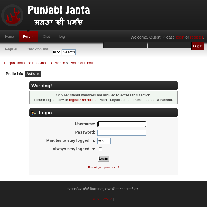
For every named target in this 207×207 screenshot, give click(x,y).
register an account (84, 100)
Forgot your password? (103, 167)
